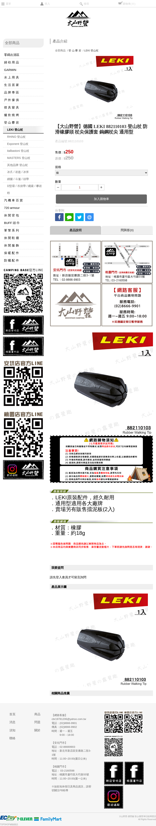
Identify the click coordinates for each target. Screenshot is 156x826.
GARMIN (10, 70)
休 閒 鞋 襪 (11, 238)
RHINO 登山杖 (16, 136)
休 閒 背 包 (11, 215)
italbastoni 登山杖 (18, 150)
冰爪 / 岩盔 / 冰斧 (18, 172)
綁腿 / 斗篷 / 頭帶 (18, 179)
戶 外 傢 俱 (11, 100)
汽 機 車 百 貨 (13, 200)
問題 (37, 722)
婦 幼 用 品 (11, 62)
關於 (37, 730)
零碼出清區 (11, 54)
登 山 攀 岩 (11, 122)
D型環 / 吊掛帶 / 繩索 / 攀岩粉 (24, 189)
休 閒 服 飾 (11, 245)
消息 (12, 722)
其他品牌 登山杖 (17, 165)
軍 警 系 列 (11, 230)
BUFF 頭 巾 (12, 223)
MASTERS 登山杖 (18, 158)
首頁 (12, 714)
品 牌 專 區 (11, 92)
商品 (37, 714)
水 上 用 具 (11, 77)
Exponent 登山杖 (17, 143)
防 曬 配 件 (11, 260)
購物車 (129, 3)
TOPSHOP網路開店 (9, 824)
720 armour (12, 207)
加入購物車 (101, 199)
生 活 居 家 (11, 85)
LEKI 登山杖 (15, 129)
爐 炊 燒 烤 (11, 115)
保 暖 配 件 (11, 253)
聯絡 (12, 738)
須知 (12, 730)
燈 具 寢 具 (11, 107)
